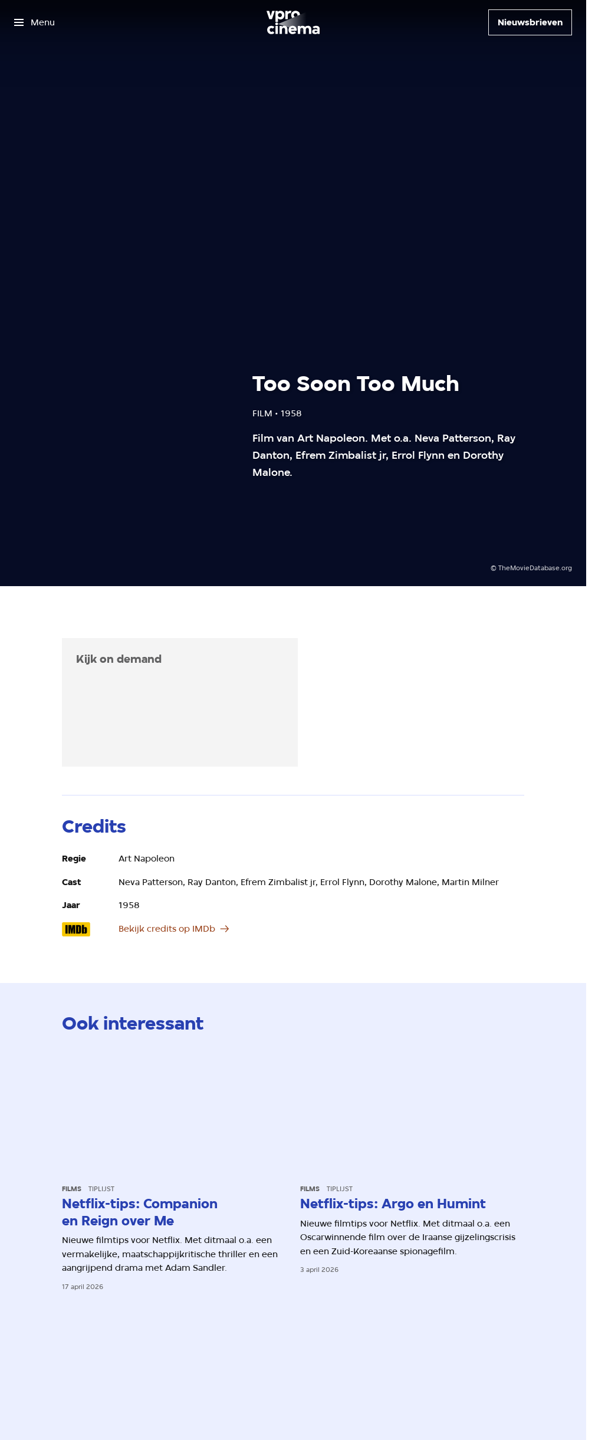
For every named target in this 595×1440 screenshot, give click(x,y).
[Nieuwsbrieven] (530, 22)
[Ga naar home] (293, 22)
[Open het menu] (34, 22)
